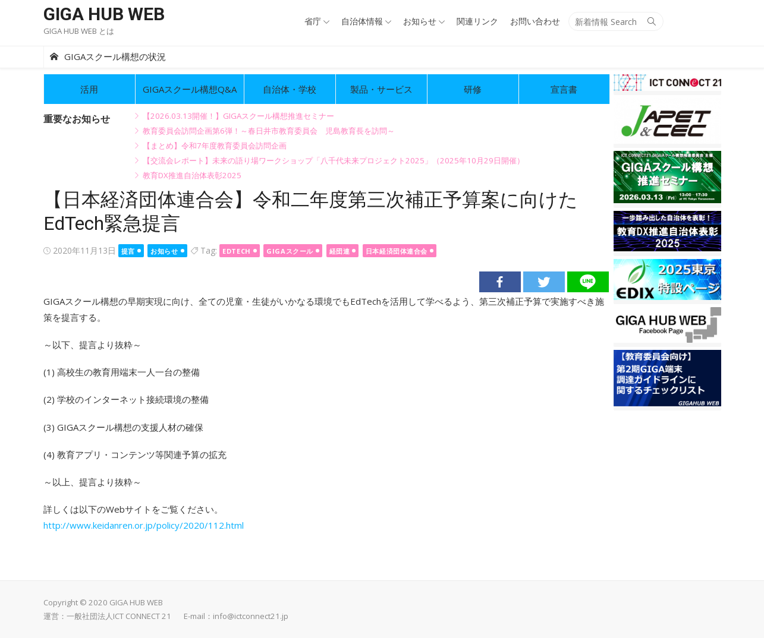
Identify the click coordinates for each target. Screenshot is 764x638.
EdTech (236, 251)
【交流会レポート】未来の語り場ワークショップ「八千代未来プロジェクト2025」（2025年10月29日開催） (333, 160)
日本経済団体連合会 (396, 251)
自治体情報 (362, 21)
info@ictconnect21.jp (250, 616)
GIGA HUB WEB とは (78, 31)
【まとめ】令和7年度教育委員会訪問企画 (215, 145)
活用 (89, 89)
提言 (128, 251)
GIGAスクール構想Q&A (190, 89)
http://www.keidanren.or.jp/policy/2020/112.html (143, 525)
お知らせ (419, 21)
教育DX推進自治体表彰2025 (192, 175)
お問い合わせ (535, 21)
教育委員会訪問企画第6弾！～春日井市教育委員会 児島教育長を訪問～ (269, 130)
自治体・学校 (289, 89)
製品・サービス (381, 89)
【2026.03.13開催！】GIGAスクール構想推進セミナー (238, 115)
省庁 (312, 21)
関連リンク (477, 21)
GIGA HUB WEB (104, 14)
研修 (473, 89)
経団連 (339, 251)
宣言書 (564, 89)
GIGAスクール (289, 251)
